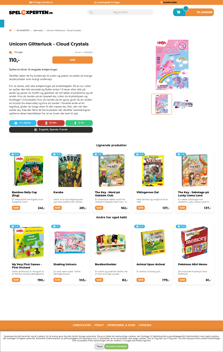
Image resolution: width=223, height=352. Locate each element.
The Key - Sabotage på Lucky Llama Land (193, 194)
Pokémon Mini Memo (192, 264)
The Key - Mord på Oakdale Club (107, 194)
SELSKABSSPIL (23, 31)
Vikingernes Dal (148, 192)
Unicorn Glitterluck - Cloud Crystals (64, 31)
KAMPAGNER (170, 2)
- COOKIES (144, 311)
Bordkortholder (105, 264)
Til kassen (204, 12)
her (149, 341)
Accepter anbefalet (116, 346)
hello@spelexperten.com (138, 319)
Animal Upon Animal (151, 264)
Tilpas (99, 346)
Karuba (58, 192)
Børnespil (38, 31)
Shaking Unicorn (65, 264)
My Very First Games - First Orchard (27, 266)
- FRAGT (98, 311)
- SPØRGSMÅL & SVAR (120, 311)
